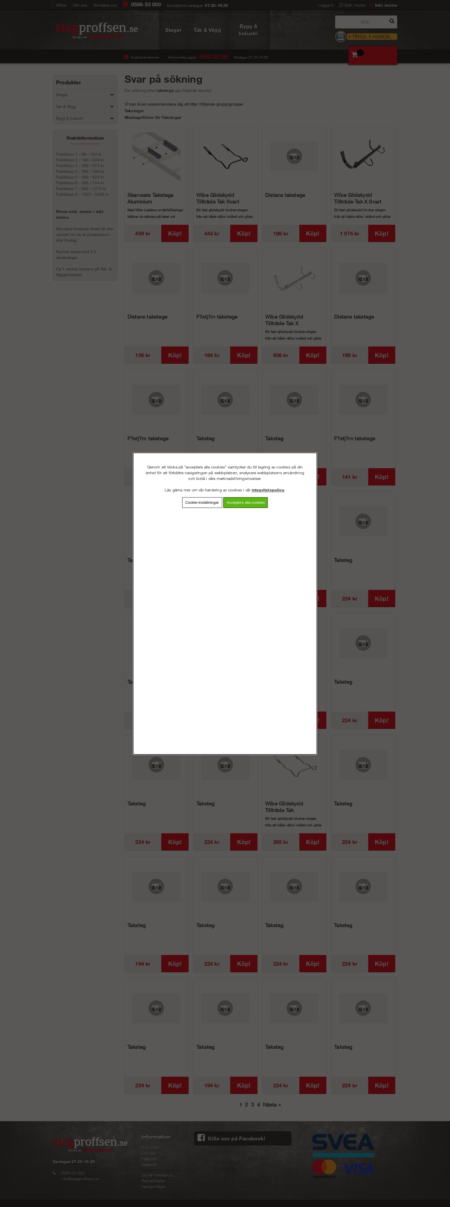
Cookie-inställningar (202, 502)
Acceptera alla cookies (245, 502)
